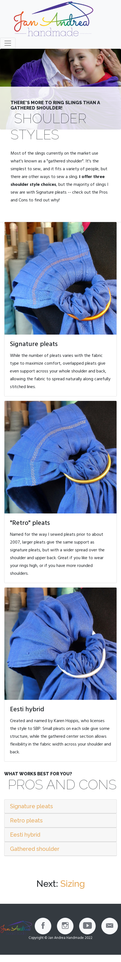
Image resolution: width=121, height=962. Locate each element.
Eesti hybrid (25, 834)
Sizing (72, 883)
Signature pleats (31, 806)
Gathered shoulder (34, 849)
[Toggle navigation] (8, 43)
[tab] (60, 806)
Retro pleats (26, 820)
